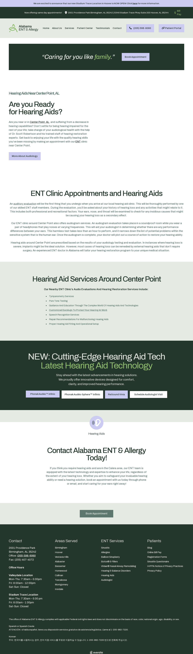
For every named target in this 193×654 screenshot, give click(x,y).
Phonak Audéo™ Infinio (41, 380)
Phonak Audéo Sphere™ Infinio (82, 380)
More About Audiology (25, 149)
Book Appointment (135, 57)
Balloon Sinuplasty (110, 543)
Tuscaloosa (61, 566)
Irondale (59, 575)
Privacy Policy (154, 556)
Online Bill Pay (154, 538)
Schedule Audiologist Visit (150, 380)
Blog (149, 533)
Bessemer (60, 552)
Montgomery (61, 570)
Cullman (59, 561)
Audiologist (107, 566)
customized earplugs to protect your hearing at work (78, 296)
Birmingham (61, 533)
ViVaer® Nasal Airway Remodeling (118, 552)
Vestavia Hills (62, 543)
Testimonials (103, 28)
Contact (117, 28)
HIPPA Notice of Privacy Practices (165, 552)
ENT (78, 134)
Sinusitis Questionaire (158, 547)
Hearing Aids (107, 561)
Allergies (105, 538)
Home (46, 28)
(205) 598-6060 (26, 541)
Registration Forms (157, 543)
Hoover (59, 538)
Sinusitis (105, 533)
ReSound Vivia (117, 380)
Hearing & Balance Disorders (116, 556)
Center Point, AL (40, 115)
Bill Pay (177, 13)
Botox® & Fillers (109, 547)
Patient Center (85, 28)
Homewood (61, 556)
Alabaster (60, 547)
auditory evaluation (24, 190)
